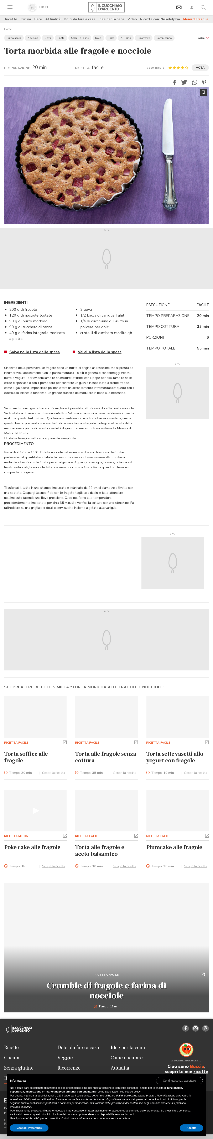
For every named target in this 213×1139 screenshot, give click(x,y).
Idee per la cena (111, 19)
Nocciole (33, 38)
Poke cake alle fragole (32, 847)
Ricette (11, 19)
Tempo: (20, 773)
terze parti (70, 1095)
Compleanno (164, 38)
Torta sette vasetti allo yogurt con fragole (174, 757)
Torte (111, 38)
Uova (48, 38)
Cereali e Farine (80, 38)
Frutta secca (14, 38)
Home (8, 29)
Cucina (26, 19)
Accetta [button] (191, 1127)
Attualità (53, 19)
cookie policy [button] (132, 1091)
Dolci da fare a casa (79, 19)
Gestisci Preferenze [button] (29, 1127)
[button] (203, 37)
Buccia (197, 1066)
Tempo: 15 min (107, 1006)
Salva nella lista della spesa (34, 352)
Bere (38, 19)
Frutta (61, 38)
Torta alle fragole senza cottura (105, 757)
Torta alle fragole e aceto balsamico (99, 851)
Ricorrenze (144, 38)
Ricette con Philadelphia (160, 19)
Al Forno (126, 38)
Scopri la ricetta (53, 773)
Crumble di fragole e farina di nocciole (106, 990)
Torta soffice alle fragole (26, 757)
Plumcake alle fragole (174, 847)
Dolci (98, 38)
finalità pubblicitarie (32, 1103)
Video (132, 19)
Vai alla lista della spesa (99, 352)
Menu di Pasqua (195, 19)
